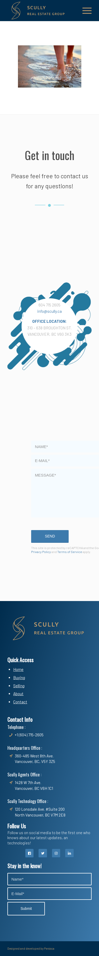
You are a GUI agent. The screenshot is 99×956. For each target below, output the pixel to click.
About (18, 693)
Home (18, 669)
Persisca (49, 948)
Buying (19, 677)
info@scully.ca (49, 311)
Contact (20, 701)
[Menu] (84, 10)
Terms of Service (69, 552)
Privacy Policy (41, 552)
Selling (19, 685)
